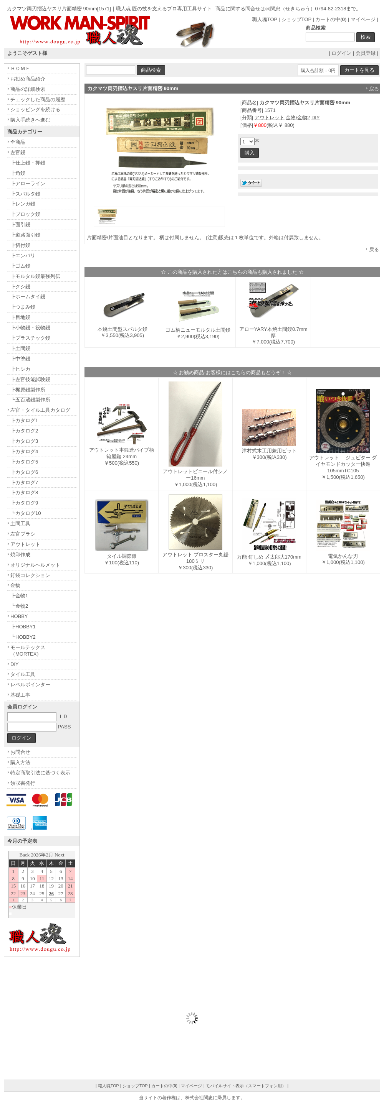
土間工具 (20, 523)
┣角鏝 (17, 173)
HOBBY (19, 616)
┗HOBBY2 (23, 637)
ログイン (341, 53)
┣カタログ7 (24, 482)
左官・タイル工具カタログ (40, 410)
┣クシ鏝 (20, 286)
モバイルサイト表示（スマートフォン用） (246, 1085)
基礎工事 (20, 695)
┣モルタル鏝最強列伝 (35, 276)
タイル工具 (22, 674)
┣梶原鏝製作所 (27, 390)
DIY (315, 117)
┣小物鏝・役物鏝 (30, 327)
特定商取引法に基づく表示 (40, 773)
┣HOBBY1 (23, 627)
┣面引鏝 (20, 224)
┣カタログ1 (24, 420)
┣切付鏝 (20, 245)
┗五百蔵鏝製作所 (30, 400)
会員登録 (366, 53)
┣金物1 (19, 595)
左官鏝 (17, 152)
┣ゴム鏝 (20, 266)
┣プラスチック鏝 (30, 338)
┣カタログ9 (24, 503)
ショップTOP (296, 19)
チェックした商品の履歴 (37, 99)
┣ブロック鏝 (25, 214)
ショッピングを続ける (35, 109)
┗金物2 (19, 606)
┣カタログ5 (24, 462)
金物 (15, 585)
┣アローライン (27, 183)
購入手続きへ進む (30, 120)
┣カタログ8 (24, 492)
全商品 (17, 142)
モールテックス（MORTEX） (27, 650)
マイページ (363, 19)
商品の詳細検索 (27, 89)
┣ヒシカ (20, 369)
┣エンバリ (22, 255)
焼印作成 (20, 554)
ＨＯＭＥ (20, 68)
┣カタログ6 (24, 472)
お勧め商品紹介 (27, 79)
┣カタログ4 (24, 451)
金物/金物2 (298, 117)
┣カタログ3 (24, 441)
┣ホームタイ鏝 (27, 296)
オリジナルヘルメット (35, 565)
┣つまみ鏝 (22, 307)
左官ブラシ (22, 534)
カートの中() (330, 19)
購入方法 (20, 762)
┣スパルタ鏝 (25, 194)
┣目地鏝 (20, 317)
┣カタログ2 (24, 431)
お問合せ (20, 752)
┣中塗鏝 (20, 359)
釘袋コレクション (30, 575)
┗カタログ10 (25, 513)
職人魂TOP (264, 19)
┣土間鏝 (20, 348)
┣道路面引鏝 (25, 235)
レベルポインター (30, 684)
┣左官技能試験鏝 (30, 379)
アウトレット (270, 117)
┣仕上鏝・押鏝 (27, 163)
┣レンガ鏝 (22, 204)
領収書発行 (22, 783)
